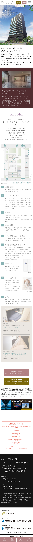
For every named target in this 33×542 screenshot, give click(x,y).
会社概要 (9, 532)
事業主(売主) (8, 512)
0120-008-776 (15, 471)
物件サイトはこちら (16, 536)
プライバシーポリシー (20, 532)
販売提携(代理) (16, 527)
